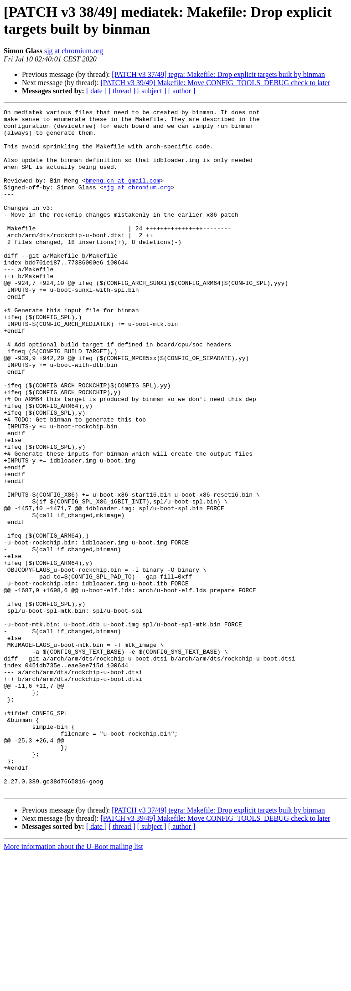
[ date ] (96, 91)
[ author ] (182, 91)
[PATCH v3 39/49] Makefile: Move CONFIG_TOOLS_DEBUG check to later (215, 82)
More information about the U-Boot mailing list (73, 983)
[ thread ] (121, 91)
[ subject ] (151, 91)
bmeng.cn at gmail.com (122, 195)
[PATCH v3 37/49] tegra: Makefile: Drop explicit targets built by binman (218, 74)
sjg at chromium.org (73, 51)
